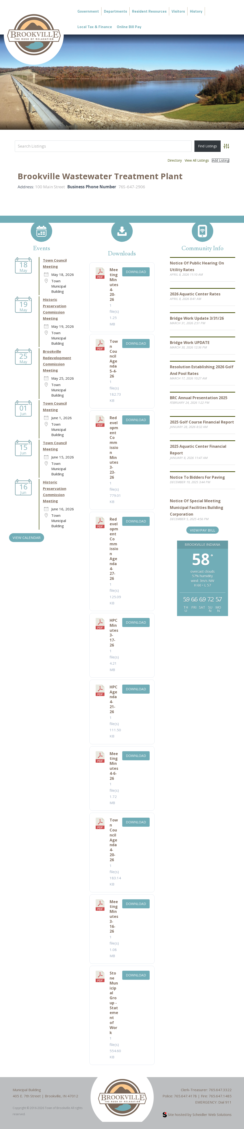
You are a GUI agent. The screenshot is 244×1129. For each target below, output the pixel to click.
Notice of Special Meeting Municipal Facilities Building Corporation (196, 507)
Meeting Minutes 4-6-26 (114, 766)
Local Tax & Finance (94, 27)
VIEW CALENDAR (27, 537)
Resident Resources (149, 11)
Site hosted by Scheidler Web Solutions (197, 1114)
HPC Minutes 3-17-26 (114, 633)
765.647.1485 (220, 1096)
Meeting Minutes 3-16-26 (114, 916)
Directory (175, 160)
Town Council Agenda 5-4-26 (114, 359)
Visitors (178, 11)
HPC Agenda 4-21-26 (113, 699)
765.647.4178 (185, 1096)
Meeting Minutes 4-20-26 (114, 284)
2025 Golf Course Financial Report (202, 422)
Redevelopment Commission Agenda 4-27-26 (114, 549)
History (196, 11)
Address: (26, 186)
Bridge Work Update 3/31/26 (197, 318)
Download (136, 271)
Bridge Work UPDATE (189, 342)
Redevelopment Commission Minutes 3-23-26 (114, 447)
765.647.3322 (220, 1089)
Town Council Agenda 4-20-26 (114, 839)
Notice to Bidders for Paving (197, 477)
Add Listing (220, 160)
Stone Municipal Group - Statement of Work (114, 1002)
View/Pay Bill (202, 530)
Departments (115, 11)
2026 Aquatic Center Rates (195, 294)
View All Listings (197, 160)
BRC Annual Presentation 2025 (198, 397)
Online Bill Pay (129, 27)
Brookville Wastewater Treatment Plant (100, 176)
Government (88, 11)
